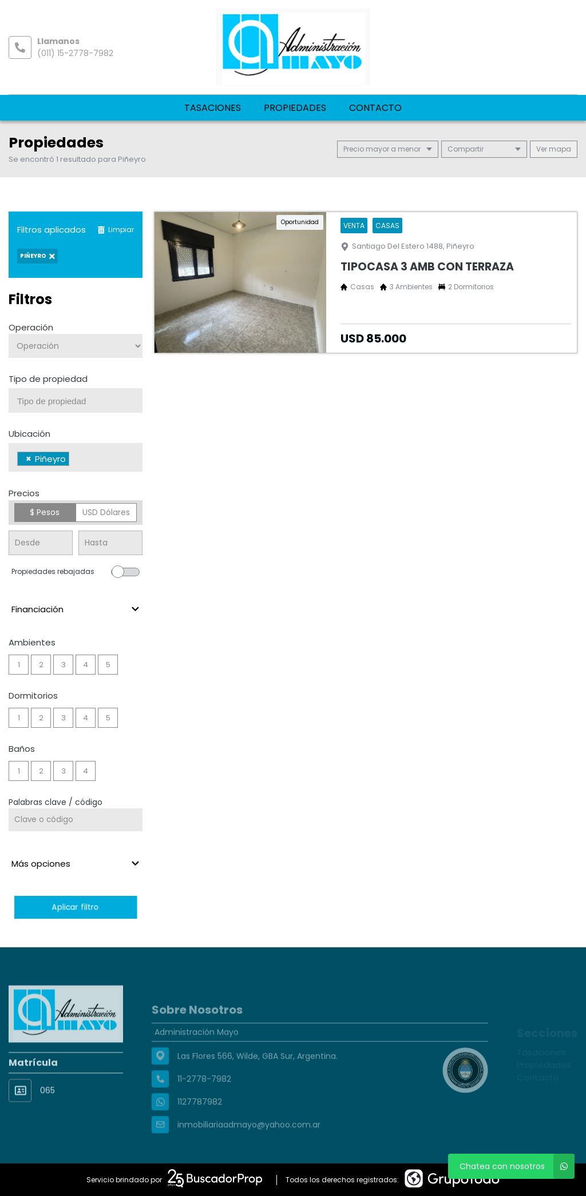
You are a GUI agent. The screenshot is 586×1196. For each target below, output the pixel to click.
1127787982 (199, 1124)
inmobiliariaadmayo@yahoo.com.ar (248, 1147)
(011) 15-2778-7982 (75, 53)
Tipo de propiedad (48, 379)
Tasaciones (212, 107)
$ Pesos (45, 512)
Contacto (375, 107)
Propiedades (295, 107)
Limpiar (115, 229)
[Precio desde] (41, 543)
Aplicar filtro (75, 907)
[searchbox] (79, 401)
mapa (553, 149)
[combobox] (75, 400)
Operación (31, 327)
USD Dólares (106, 512)
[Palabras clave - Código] (75, 819)
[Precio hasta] (110, 543)
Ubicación (29, 434)
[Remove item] (28, 458)
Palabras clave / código (55, 802)
